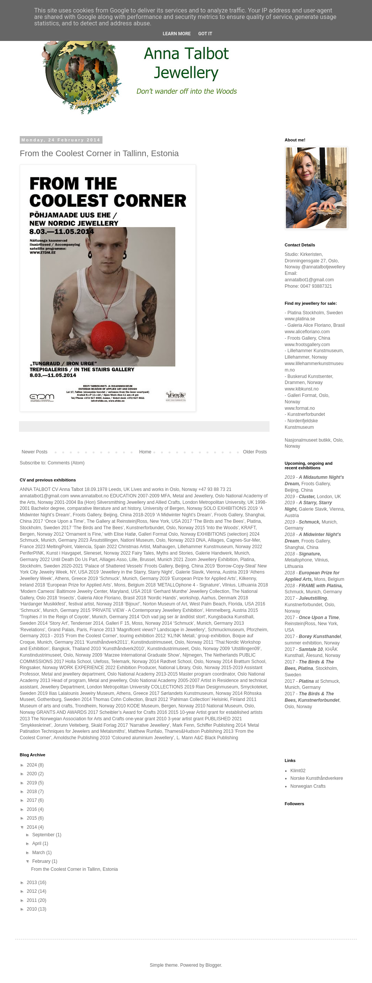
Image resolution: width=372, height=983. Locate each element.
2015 (32, 818)
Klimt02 (298, 770)
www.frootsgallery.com (307, 344)
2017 (32, 800)
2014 (32, 827)
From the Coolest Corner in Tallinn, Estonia (99, 153)
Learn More (177, 33)
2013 (32, 882)
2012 (32, 891)
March (39, 852)
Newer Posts (34, 452)
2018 (32, 791)
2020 (32, 773)
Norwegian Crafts (308, 786)
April (37, 843)
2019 (32, 782)
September (44, 834)
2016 (32, 809)
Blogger (213, 965)
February (42, 861)
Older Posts (255, 452)
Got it (205, 33)
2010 (32, 909)
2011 (32, 900)
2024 (32, 765)
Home (145, 452)
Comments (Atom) (65, 463)
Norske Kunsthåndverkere (316, 778)
